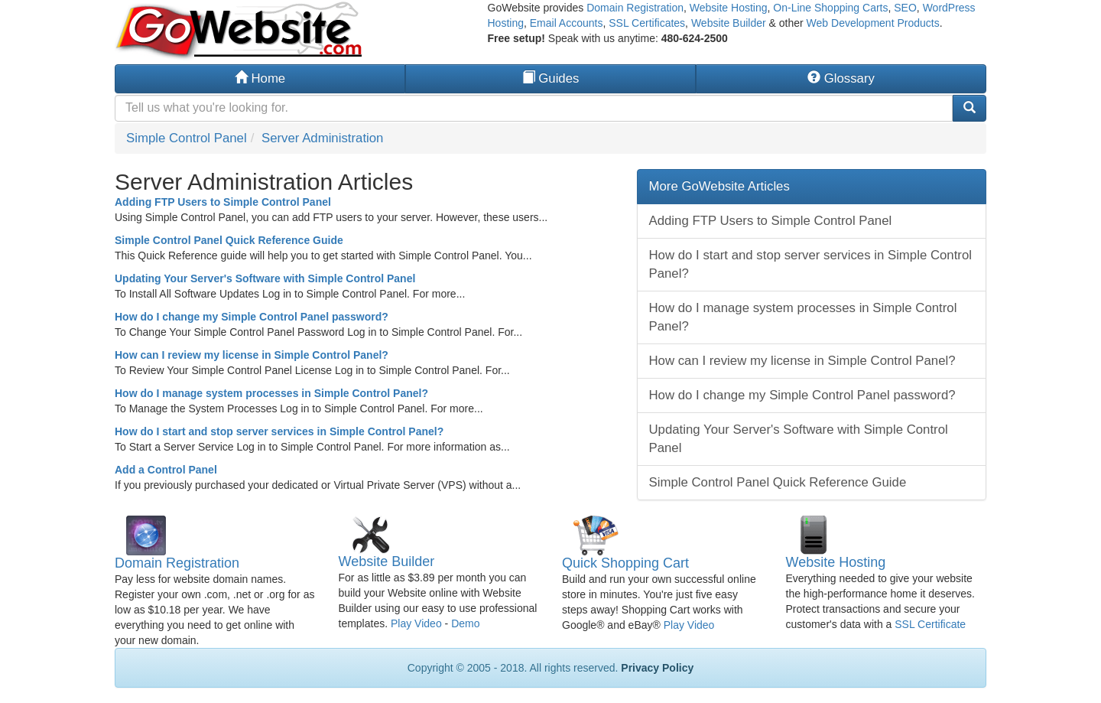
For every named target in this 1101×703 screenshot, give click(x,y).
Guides (551, 78)
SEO (905, 8)
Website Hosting (729, 8)
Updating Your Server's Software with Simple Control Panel (265, 278)
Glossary (841, 78)
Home (260, 78)
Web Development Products (873, 23)
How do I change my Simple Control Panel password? (251, 317)
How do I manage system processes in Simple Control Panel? (271, 393)
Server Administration (322, 138)
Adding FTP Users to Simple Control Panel (223, 202)
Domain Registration (635, 8)
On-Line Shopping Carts (830, 8)
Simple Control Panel (186, 138)
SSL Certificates (647, 23)
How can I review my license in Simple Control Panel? (251, 355)
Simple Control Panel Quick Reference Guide (229, 240)
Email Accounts (566, 23)
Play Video (416, 623)
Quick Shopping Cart (625, 563)
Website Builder (728, 23)
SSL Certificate (930, 624)
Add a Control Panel (166, 470)
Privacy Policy (657, 668)
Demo (465, 623)
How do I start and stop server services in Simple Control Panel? (279, 431)
